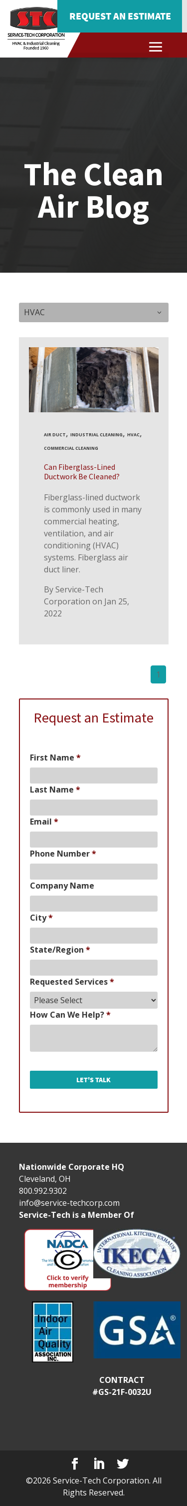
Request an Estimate (120, 16)
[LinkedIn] (99, 1464)
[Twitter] (123, 1464)
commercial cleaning (71, 448)
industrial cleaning (96, 435)
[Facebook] (75, 1464)
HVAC (133, 435)
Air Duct (55, 435)
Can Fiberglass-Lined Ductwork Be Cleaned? (82, 471)
